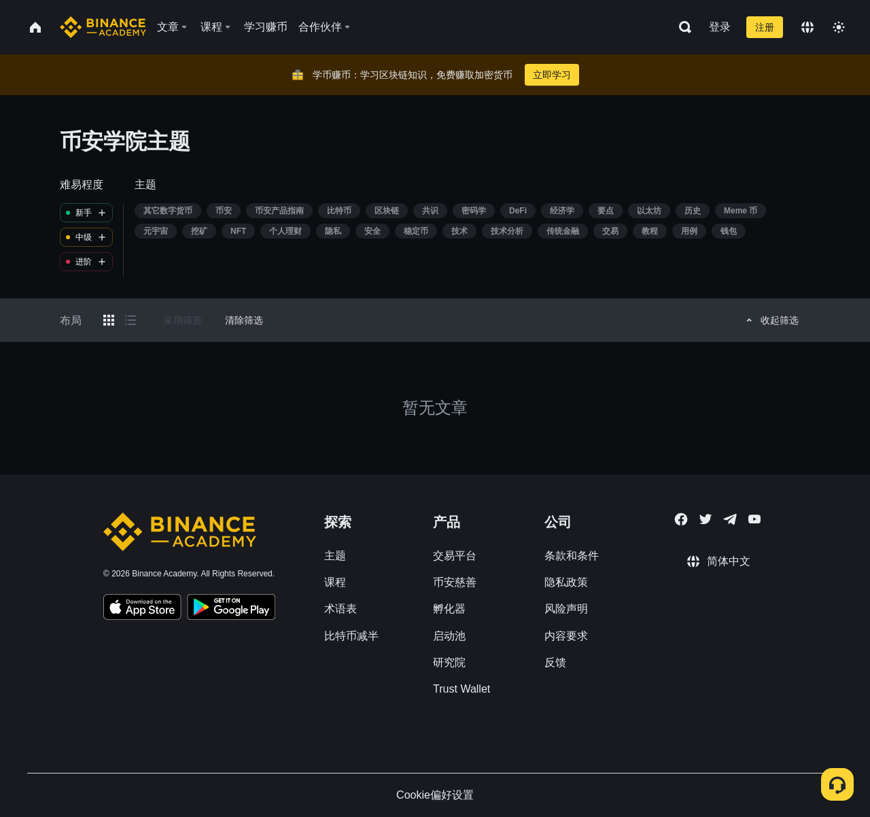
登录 (720, 27)
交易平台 (454, 555)
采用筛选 (183, 320)
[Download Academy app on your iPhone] (142, 609)
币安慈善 (454, 582)
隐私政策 (566, 582)
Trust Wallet (461, 689)
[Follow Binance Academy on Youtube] (754, 519)
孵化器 (449, 608)
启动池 (449, 636)
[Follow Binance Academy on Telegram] (730, 519)
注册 (764, 27)
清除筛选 (244, 320)
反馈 (555, 662)
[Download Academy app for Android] (231, 609)
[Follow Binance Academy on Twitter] (705, 519)
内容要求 (566, 636)
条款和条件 (571, 555)
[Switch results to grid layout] (109, 320)
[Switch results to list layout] (130, 320)
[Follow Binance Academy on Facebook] (681, 519)
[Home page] (103, 27)
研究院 (449, 662)
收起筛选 (770, 320)
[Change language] (807, 27)
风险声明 (566, 608)
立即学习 (552, 74)
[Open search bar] (681, 27)
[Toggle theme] (839, 27)
